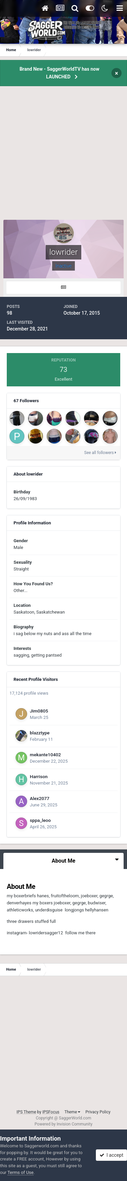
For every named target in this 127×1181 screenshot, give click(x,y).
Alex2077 (39, 798)
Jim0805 (39, 711)
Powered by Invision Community (63, 1124)
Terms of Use (20, 1172)
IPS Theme (26, 1112)
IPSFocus (50, 1112)
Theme (72, 1112)
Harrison (39, 776)
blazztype (39, 732)
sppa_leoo (40, 820)
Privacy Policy (97, 1112)
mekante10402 (45, 754)
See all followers (100, 452)
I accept (111, 1155)
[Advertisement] (63, 157)
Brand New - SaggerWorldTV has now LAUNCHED (60, 72)
